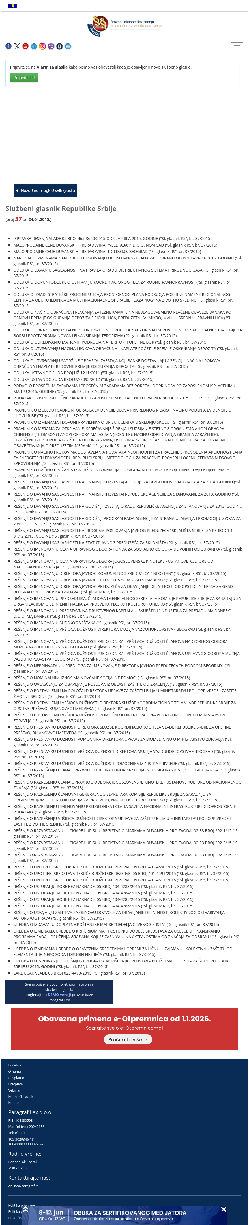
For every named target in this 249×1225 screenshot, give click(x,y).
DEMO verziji (59, 994)
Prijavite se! (24, 77)
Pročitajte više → (128, 1039)
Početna (14, 1065)
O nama (14, 1071)
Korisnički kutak (20, 1096)
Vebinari (14, 1090)
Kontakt (14, 1102)
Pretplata (15, 1084)
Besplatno (16, 1078)
